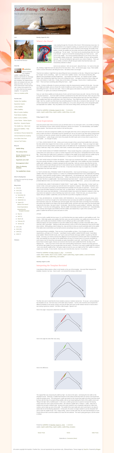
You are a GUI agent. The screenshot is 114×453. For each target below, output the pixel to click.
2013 (17, 190)
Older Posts (95, 432)
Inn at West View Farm (20, 138)
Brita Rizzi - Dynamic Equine (22, 123)
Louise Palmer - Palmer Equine (23, 120)
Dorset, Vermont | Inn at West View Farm (23, 155)
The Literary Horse (21, 152)
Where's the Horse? (45, 41)
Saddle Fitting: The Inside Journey (41, 9)
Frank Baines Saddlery (20, 115)
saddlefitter (27, 69)
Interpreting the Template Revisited (52, 265)
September (21, 200)
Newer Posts (41, 432)
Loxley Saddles (18, 106)
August (20, 202)
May (19, 214)
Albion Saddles (45, 254)
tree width (72, 112)
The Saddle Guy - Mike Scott (22, 126)
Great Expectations (45, 121)
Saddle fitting (20, 148)
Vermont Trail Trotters (20, 141)
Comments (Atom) (72, 438)
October (20, 197)
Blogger (98, 449)
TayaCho (86, 449)
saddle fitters (45, 256)
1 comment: (69, 425)
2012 (17, 193)
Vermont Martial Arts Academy (22, 135)
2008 (17, 234)
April (19, 216)
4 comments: (68, 252)
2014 (17, 188)
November (21, 195)
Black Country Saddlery (20, 117)
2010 (17, 229)
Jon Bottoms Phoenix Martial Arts (23, 133)
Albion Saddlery (18, 109)
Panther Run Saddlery (20, 101)
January (20, 223)
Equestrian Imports (19, 104)
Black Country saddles (56, 254)
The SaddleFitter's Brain (23, 171)
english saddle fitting (46, 112)
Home (68, 432)
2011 (17, 226)
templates (72, 427)
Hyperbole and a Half (22, 160)
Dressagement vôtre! (22, 163)
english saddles (57, 112)
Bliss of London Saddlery (21, 112)
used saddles (60, 256)
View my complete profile (21, 93)
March (19, 219)
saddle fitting (65, 112)
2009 (17, 231)
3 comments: (69, 110)
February (20, 221)
